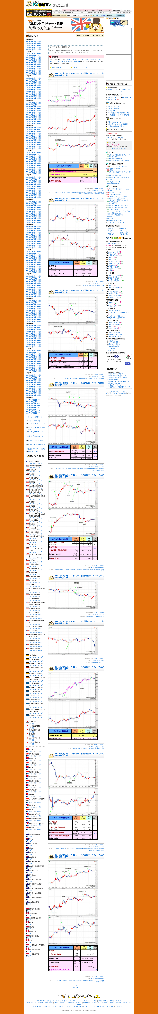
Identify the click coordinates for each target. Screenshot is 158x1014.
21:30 (94, 270)
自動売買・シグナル (111, 13)
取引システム (124, 234)
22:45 (95, 178)
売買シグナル (112, 234)
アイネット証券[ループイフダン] (119, 211)
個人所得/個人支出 (99, 285)
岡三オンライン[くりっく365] (118, 207)
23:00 (95, 181)
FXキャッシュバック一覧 (80, 67)
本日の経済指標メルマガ (116, 385)
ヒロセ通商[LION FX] (115, 158)
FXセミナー (63, 15)
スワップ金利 (61, 13)
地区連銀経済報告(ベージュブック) (91, 980)
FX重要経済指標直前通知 (116, 126)
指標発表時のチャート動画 (36, 449)
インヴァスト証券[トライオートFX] (120, 155)
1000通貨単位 (84, 13)
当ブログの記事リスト (35, 417)
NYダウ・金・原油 (126, 10)
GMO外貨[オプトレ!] (114, 336)
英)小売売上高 (94, 848)
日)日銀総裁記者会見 (89, 193)
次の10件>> (76, 987)
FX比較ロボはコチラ (112, 244)
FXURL (96, 188)
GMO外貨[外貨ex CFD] (114, 220)
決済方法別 (97, 13)
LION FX (111, 259)
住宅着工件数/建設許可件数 (75, 980)
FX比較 (69, 15)
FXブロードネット (115, 209)
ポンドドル (79, 10)
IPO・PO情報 (86, 15)
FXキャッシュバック (111, 15)
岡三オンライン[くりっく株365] (119, 205)
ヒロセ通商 (112, 348)
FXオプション (103, 13)
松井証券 (110, 218)
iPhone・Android (76, 13)
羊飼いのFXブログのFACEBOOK (118, 381)
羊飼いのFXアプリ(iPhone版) (117, 376)
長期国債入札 (100, 470)
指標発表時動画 (116, 10)
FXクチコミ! (110, 1006)
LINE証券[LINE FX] (113, 183)
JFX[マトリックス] (115, 175)
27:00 (95, 970)
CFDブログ (80, 15)
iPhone (122, 230)
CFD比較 (74, 15)
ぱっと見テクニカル (94, 15)
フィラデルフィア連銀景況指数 (75, 848)
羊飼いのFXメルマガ (114, 122)
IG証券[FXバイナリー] (115, 334)
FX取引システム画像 (126, 13)
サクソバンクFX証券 (121, 393)
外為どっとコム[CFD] (115, 192)
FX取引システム (33, 451)
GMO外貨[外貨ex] (114, 202)
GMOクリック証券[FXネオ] (117, 198)
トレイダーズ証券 (83, 60)
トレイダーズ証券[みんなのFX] (116, 148)
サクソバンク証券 (67, 61)
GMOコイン (111, 217)
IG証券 (92, 60)
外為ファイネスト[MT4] (115, 316)
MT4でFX (91, 13)
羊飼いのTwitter (113, 379)
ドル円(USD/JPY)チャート (36, 421)
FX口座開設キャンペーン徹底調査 (118, 115)
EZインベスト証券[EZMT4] (116, 318)
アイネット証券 (113, 267)
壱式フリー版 (112, 99)
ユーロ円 (86, 10)
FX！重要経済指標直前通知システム (119, 113)
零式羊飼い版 (126, 97)
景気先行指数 (87, 848)
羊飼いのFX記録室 (113, 109)
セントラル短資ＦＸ (114, 281)
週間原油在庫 (97, 569)
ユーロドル (72, 10)
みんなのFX (112, 265)
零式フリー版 (112, 97)
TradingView (76, 61)
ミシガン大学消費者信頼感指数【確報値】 (82, 378)
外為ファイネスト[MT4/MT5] (118, 196)
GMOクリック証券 (71, 60)
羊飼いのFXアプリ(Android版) (117, 377)
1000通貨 (123, 228)
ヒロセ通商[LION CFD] (114, 213)
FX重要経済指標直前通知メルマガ (119, 387)
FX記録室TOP (57, 10)
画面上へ (102, 188)
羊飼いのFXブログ (120, 15)
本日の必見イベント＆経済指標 (118, 124)
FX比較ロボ (102, 15)
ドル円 (65, 10)
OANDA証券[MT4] (114, 310)
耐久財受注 (79, 569)
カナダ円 (108, 10)
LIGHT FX (111, 257)
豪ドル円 (101, 10)
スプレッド (55, 13)
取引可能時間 (68, 13)
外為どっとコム (114, 157)
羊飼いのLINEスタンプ (115, 374)
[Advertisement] (105, 5)
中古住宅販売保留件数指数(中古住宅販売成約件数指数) (81, 468)
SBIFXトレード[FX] (115, 194)
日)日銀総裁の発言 (99, 748)
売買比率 (118, 13)
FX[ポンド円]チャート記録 (65, 26)
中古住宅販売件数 (89, 748)
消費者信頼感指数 (99, 193)
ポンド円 (94, 10)
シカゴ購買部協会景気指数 (74, 192)
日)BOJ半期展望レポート (88, 192)
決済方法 (111, 228)
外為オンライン (114, 204)
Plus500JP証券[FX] (114, 181)
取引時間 (111, 230)
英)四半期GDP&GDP (88, 569)
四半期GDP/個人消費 (98, 378)
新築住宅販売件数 (71, 569)
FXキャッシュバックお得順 (114, 137)
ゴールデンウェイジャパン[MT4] (118, 312)
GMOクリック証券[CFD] (115, 215)
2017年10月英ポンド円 (62, 192)
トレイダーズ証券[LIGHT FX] (118, 200)
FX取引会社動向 (56, 15)
